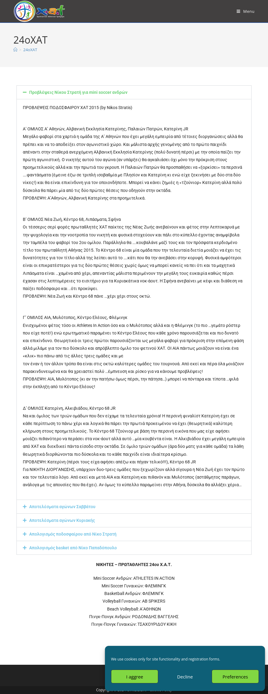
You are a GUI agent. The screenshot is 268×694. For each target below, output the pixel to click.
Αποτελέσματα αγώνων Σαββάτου (62, 506)
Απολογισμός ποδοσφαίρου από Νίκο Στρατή (73, 534)
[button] (134, 92)
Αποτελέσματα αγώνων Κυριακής (62, 520)
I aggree (134, 677)
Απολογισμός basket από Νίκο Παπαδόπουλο (73, 547)
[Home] (15, 49)
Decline (185, 677)
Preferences (235, 677)
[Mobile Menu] (246, 11)
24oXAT (30, 49)
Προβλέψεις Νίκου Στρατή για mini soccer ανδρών (78, 92)
